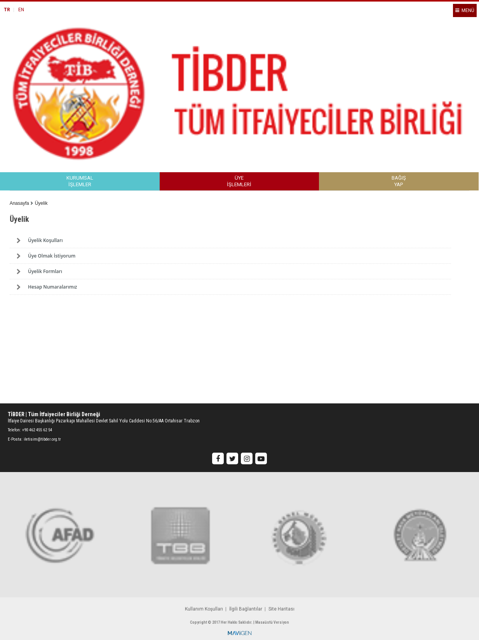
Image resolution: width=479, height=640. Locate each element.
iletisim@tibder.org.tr (42, 439)
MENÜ (464, 10)
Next (450, 318)
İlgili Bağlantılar (245, 609)
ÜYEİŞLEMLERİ (239, 181)
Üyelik (41, 203)
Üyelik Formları (45, 271)
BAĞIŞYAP (399, 181)
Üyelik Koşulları (45, 240)
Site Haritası (281, 609)
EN (21, 9)
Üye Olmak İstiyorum (51, 256)
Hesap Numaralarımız (52, 287)
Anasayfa (19, 203)
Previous (29, 318)
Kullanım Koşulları (204, 609)
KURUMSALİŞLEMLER (79, 181)
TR (7, 9)
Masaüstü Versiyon (272, 622)
